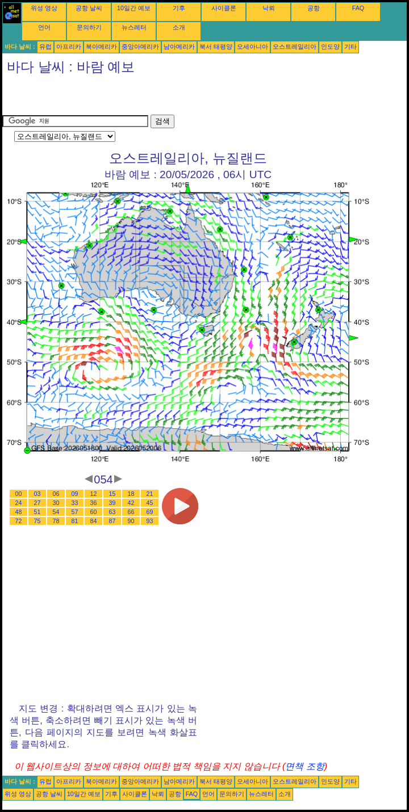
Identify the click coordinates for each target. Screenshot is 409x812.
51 (37, 511)
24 (18, 502)
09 (75, 493)
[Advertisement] (135, 98)
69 (150, 511)
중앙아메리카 (140, 46)
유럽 (45, 46)
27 (37, 502)
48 (18, 511)
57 (75, 511)
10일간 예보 (134, 8)
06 (56, 493)
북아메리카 (101, 46)
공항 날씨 (89, 8)
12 (93, 493)
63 (112, 511)
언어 (44, 27)
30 (56, 502)
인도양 (330, 46)
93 (150, 521)
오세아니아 (252, 46)
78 (56, 521)
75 (37, 521)
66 (131, 511)
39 (112, 502)
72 (18, 521)
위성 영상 (44, 8)
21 (150, 493)
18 (131, 493)
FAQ (358, 8)
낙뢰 (268, 8)
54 (56, 511)
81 (75, 521)
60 (93, 511)
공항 (313, 8)
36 (93, 502)
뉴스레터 (134, 27)
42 (131, 502)
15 (112, 493)
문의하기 (89, 27)
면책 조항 (304, 766)
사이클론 (223, 8)
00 (18, 493)
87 (112, 521)
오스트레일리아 (294, 46)
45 (150, 502)
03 (37, 493)
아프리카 (68, 46)
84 (93, 521)
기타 (350, 46)
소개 (179, 27)
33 (75, 502)
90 (131, 521)
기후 (179, 8)
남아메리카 (179, 46)
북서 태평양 (215, 46)
